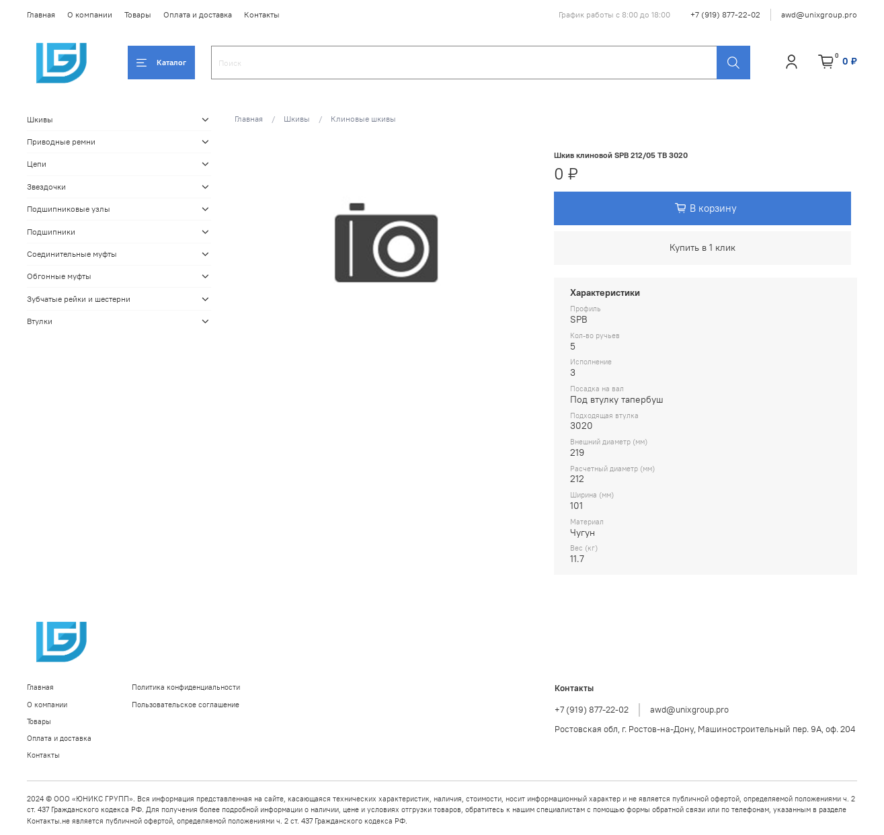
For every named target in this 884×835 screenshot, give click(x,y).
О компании (89, 14)
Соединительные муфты (72, 254)
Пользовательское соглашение (185, 704)
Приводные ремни (61, 141)
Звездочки (46, 187)
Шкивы (297, 119)
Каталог (161, 62)
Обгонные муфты (59, 276)
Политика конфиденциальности (186, 687)
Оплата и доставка (197, 14)
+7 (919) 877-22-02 (725, 14)
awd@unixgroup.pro (819, 14)
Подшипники (51, 232)
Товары (137, 14)
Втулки (39, 321)
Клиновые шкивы (363, 119)
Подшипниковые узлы (68, 209)
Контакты (262, 14)
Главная (41, 14)
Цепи (36, 164)
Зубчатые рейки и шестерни (78, 299)
